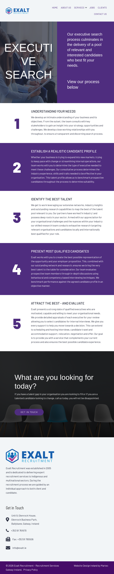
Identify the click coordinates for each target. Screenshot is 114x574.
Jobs (92, 7)
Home (55, 7)
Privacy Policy (30, 569)
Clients (102, 7)
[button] (86, 7)
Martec (104, 565)
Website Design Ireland (84, 565)
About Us (66, 7)
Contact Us (100, 14)
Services (79, 7)
